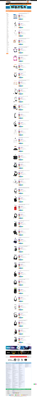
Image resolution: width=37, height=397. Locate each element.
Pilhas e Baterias (20, 374)
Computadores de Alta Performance (8, 384)
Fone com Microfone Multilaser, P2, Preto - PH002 (23, 96)
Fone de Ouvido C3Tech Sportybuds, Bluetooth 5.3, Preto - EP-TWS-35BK (24, 237)
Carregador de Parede (8, 379)
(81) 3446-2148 (20, 0)
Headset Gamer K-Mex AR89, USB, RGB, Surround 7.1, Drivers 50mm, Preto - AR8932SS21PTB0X (24, 262)
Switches (19, 386)
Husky (7, 26)
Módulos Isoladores (20, 363)
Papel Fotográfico (20, 370)
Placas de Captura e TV (21, 375)
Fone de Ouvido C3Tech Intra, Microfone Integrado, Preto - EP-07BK (24, 21)
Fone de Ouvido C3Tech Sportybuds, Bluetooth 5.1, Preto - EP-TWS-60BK (24, 270)
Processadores (20, 379)
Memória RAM (13, 384)
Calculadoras (7, 377)
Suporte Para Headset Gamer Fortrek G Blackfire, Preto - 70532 (24, 112)
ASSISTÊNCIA (30, 3)
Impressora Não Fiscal (14, 376)
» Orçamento (8, 391)
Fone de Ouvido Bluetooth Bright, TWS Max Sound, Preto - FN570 (24, 229)
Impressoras (13, 377)
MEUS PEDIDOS (23, 3)
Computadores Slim (8, 386)
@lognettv (25, 361)
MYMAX (7, 37)
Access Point (7, 363)
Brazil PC (8, 14)
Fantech (8, 18)
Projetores (20, 380)
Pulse (7, 40)
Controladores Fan (8, 387)
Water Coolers (26, 366)
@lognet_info (18, 361)
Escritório (13, 366)
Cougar (7, 16)
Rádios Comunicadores (21, 382)
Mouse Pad (20, 365)
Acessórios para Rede (8, 367)
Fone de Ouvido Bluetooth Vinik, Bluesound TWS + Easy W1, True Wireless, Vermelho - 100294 (24, 204)
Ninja (7, 38)
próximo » (21, 344)
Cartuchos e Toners (8, 383)
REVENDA (27, 3)
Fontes (13, 369)
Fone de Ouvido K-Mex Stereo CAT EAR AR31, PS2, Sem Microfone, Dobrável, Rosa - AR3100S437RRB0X (24, 55)
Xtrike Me (8, 51)
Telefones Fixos (26, 365)
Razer (7, 41)
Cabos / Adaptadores (8, 374)
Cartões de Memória (8, 382)
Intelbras (8, 27)
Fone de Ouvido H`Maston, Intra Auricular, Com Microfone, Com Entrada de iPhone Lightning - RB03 (24, 80)
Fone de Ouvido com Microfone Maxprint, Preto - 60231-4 (24, 104)
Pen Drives (20, 373)
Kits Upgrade (13, 381)
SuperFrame (8, 44)
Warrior (7, 49)
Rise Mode (8, 42)
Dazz (7, 17)
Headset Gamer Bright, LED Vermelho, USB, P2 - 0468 (23, 328)
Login (15, 0)
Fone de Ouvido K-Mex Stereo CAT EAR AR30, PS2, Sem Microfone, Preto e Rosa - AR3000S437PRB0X (24, 47)
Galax (7, 20)
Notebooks (20, 368)
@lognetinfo (15, 361)
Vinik (7, 48)
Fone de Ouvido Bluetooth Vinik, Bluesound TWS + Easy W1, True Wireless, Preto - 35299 (24, 220)
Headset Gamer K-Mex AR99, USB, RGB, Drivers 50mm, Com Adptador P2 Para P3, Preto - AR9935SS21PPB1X (24, 246)
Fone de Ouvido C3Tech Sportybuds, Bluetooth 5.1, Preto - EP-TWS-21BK (24, 196)
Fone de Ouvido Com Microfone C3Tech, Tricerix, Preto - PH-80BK (24, 120)
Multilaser (8, 36)
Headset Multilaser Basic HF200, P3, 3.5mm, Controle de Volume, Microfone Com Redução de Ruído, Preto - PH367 (24, 187)
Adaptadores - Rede (8, 368)
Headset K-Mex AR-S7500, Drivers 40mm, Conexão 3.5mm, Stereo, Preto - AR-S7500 (24, 170)
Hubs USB (13, 375)
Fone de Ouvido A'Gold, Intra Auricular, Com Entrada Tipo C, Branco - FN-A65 (24, 63)
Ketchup (8, 31)
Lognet (8, 2)
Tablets (19, 387)
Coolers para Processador (14, 363)
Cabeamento (7, 373)
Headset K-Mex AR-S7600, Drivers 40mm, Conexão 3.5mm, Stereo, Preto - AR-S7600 (24, 162)
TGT (7, 46)
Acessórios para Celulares (8, 364)
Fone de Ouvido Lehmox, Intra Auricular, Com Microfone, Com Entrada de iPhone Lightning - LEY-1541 (24, 13)
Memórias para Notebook (14, 385)
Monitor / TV (20, 364)
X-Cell (7, 50)
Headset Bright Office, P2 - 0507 (22, 212)
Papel (19, 369)
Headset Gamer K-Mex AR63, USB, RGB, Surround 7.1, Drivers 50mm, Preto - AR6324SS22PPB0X (24, 336)
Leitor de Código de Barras (14, 383)
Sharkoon (8, 43)
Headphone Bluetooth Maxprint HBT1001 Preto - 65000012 (24, 254)
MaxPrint (8, 35)
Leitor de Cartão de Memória (15, 382)
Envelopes (13, 365)
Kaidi (7, 29)
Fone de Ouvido (13, 368)
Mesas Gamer (13, 386)
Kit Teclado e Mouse (14, 380)
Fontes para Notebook (14, 370)
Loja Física (7, 0)
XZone (7, 52)
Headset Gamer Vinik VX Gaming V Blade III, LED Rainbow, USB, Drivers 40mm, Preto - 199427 (24, 279)
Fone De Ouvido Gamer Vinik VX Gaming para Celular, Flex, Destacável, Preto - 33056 (24, 179)
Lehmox (7, 33)
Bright (7, 15)
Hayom (7, 24)
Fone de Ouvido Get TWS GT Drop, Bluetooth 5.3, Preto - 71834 (24, 287)
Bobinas (6, 372)
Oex (7, 39)
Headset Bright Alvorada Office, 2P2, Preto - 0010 (23, 88)
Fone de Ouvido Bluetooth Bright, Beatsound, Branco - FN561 (24, 304)
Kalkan (7, 30)
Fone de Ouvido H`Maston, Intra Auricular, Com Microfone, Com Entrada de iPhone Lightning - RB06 (24, 38)
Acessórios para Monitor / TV (8, 365)
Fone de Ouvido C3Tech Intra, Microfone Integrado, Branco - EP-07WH (24, 30)
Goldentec (8, 22)
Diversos (13, 364)
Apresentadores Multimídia (8, 369)
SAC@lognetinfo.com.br (10, 0)
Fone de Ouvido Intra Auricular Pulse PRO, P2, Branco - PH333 (24, 129)
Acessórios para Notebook (8, 366)
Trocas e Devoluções (9, 393)
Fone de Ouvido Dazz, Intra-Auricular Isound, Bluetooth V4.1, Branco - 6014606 (24, 137)
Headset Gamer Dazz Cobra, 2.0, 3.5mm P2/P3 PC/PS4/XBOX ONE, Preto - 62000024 (23, 320)
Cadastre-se (17, 0)
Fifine (7, 19)
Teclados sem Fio (26, 364)
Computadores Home (8, 385)
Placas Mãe (20, 378)
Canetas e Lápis (7, 378)
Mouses (19, 366)
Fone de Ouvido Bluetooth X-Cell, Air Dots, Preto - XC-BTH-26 (24, 154)
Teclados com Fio (26, 363)
